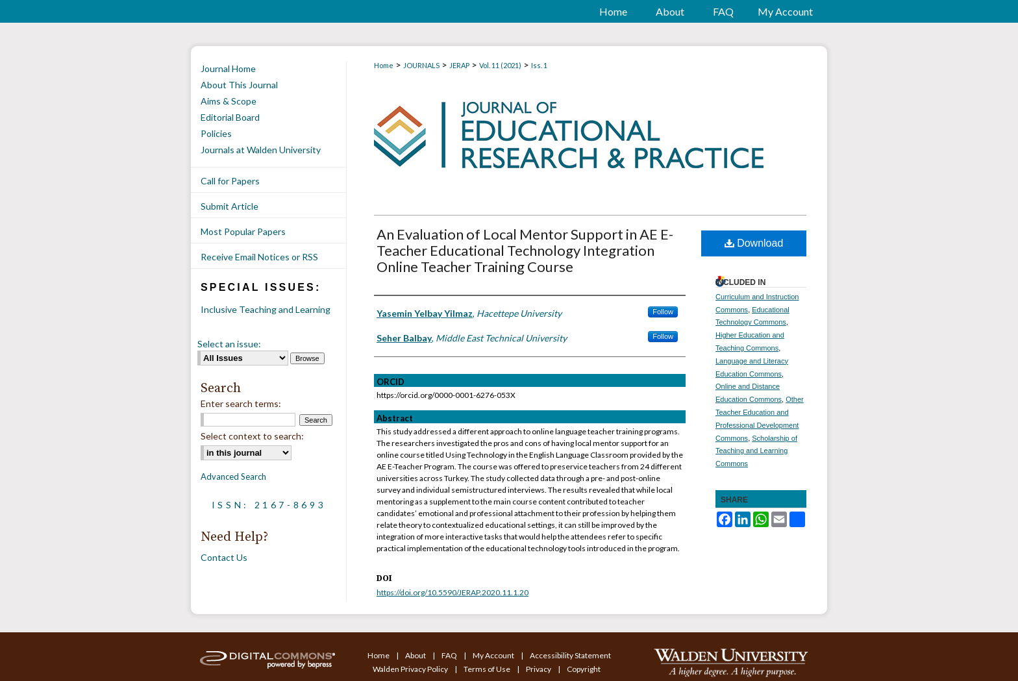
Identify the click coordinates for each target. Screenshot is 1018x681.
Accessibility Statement (570, 655)
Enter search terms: (241, 403)
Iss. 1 (539, 65)
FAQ (449, 655)
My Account (494, 655)
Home (383, 65)
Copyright (584, 669)
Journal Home (228, 68)
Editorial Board (230, 117)
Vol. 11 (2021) (500, 65)
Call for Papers (230, 180)
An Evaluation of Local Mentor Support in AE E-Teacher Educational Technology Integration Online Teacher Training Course (525, 250)
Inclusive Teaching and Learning (265, 309)
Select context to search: (252, 435)
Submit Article (229, 206)
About (416, 655)
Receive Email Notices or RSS (259, 256)
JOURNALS (421, 65)
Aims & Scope (228, 100)
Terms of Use (488, 669)
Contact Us (224, 557)
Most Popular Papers (243, 231)
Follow (662, 312)
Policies (216, 133)
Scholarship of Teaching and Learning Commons (756, 451)
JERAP (459, 65)
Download (754, 243)
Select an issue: (229, 343)
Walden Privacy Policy (411, 669)
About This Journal (239, 84)
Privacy (539, 669)
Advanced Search (233, 476)
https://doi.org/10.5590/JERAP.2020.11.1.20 (452, 592)
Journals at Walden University (261, 149)
